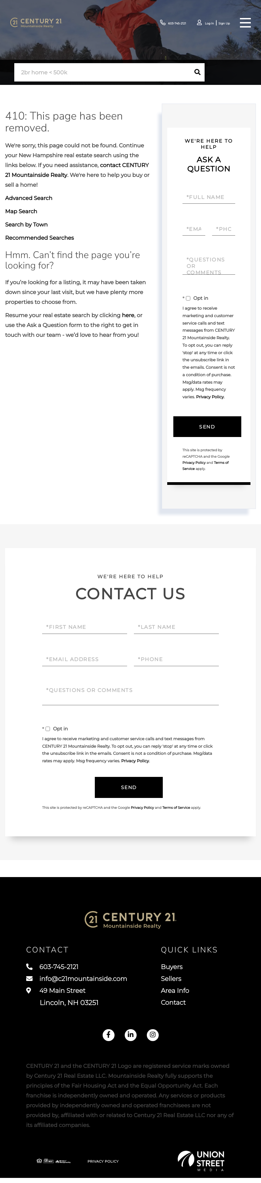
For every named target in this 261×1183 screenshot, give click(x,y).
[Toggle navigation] (245, 22)
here (128, 315)
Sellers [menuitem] (175, 982)
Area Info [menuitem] (179, 995)
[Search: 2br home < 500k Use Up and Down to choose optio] (102, 72)
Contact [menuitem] (177, 1007)
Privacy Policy (210, 397)
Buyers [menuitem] (175, 970)
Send (207, 427)
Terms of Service (176, 807)
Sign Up (221, 23)
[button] (197, 72)
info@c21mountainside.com (79, 982)
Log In (202, 23)
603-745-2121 (160, 23)
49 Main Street (62, 1001)
